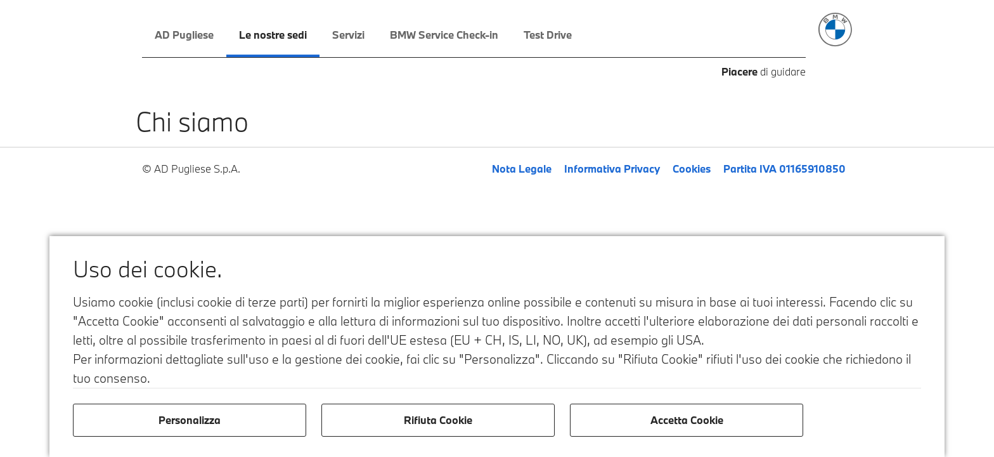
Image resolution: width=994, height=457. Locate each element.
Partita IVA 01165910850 (784, 168)
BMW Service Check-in (444, 34)
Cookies (692, 168)
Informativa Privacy (612, 168)
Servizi (348, 34)
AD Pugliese (184, 34)
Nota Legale (522, 168)
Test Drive (548, 34)
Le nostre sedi (273, 34)
